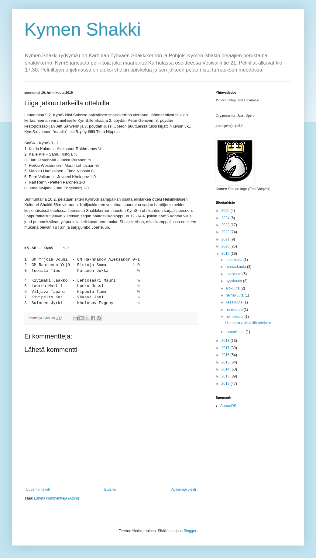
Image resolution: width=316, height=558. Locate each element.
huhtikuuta (235, 309)
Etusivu (110, 489)
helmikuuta (235, 316)
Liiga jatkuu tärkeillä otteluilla (248, 323)
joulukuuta (234, 260)
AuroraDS (228, 406)
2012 (226, 383)
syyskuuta (234, 281)
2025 (226, 211)
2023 (226, 225)
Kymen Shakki (82, 29)
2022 (226, 232)
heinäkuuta (235, 295)
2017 (226, 348)
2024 (226, 218)
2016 (226, 355)
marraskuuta (236, 267)
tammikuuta (236, 332)
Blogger (190, 531)
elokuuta (233, 288)
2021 (226, 239)
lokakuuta (234, 274)
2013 (226, 376)
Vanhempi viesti (183, 489)
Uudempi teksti (38, 489)
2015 (226, 362)
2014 (226, 369)
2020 (226, 246)
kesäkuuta (234, 302)
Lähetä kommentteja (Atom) (56, 498)
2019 (226, 253)
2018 (226, 341)
